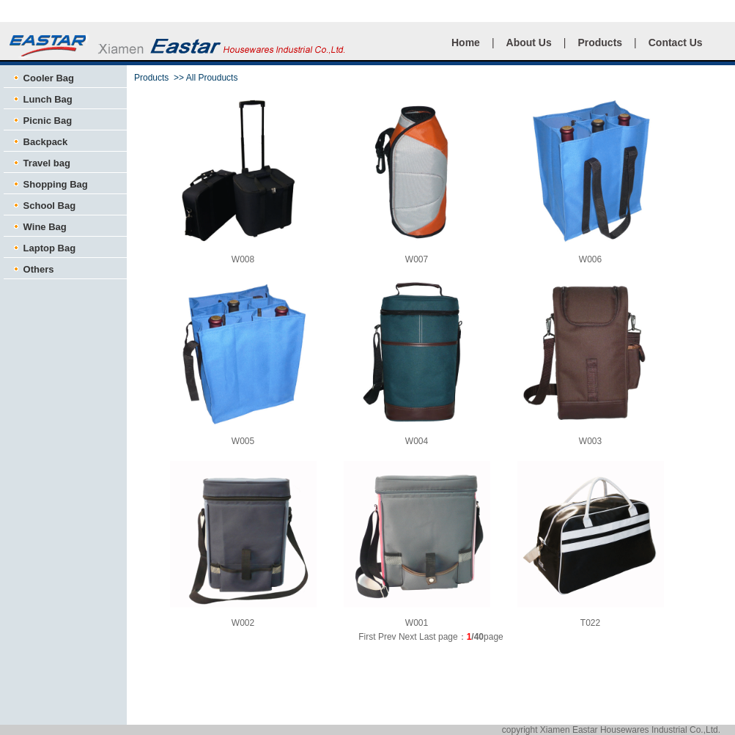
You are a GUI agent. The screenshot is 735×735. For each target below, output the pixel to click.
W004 (416, 441)
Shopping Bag (49, 184)
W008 (243, 259)
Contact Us (676, 42)
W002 (243, 623)
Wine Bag (39, 226)
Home (465, 42)
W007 (416, 259)
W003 (590, 441)
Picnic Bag (41, 120)
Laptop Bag (43, 248)
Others (32, 269)
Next (408, 637)
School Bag (43, 205)
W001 (416, 623)
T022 (590, 623)
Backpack (39, 141)
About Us (529, 42)
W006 (590, 259)
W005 (243, 441)
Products (599, 42)
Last (427, 637)
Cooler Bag (42, 78)
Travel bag (40, 163)
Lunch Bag (42, 99)
